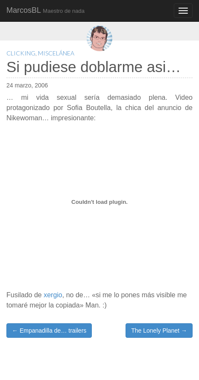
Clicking (20, 53)
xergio (53, 295)
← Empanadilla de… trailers (49, 330)
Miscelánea (56, 53)
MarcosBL (45, 10)
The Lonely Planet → (159, 330)
